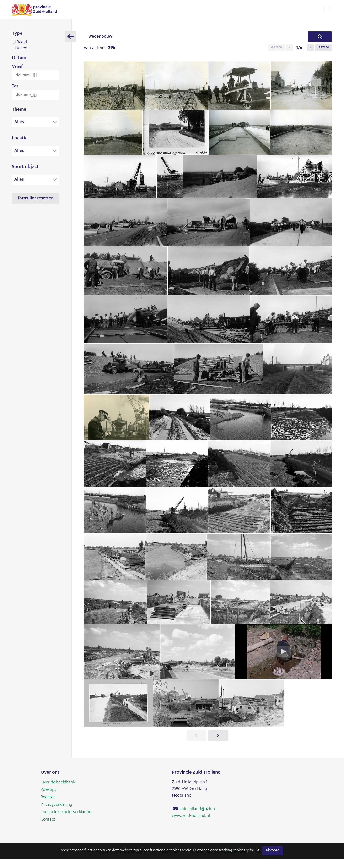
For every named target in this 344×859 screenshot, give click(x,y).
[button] (289, 47)
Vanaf (17, 66)
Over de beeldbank (58, 782)
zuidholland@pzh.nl (198, 809)
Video (35, 48)
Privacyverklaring (56, 804)
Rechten (48, 796)
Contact (48, 818)
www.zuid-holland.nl (191, 815)
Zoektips (48, 789)
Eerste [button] (276, 48)
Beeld (35, 42)
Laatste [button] (323, 48)
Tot (15, 86)
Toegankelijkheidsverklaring (66, 811)
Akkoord (273, 851)
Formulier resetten (36, 199)
